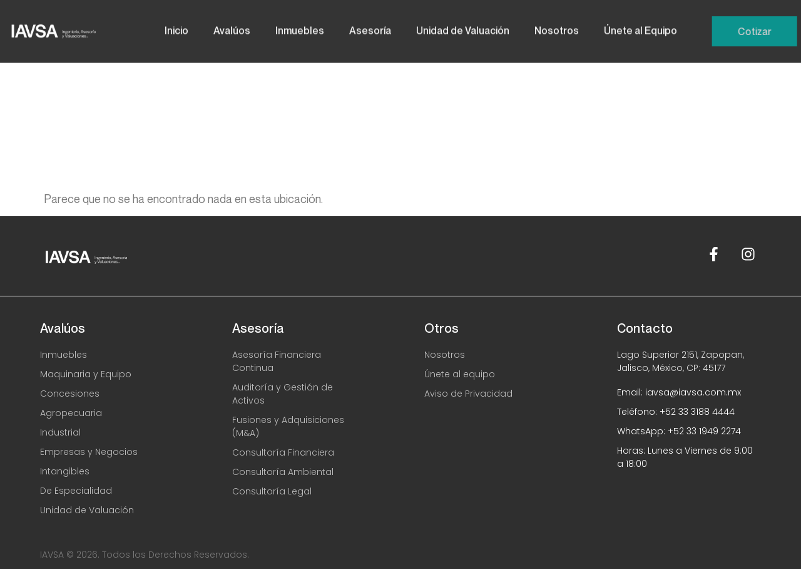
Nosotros (556, 27)
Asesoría (370, 27)
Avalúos (231, 27)
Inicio (176, 27)
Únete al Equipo (640, 27)
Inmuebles (299, 27)
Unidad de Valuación (462, 27)
